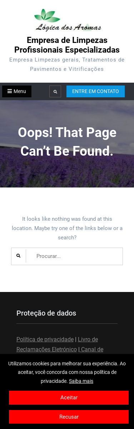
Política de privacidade (45, 339)
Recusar (69, 417)
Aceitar (69, 397)
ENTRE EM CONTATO (95, 91)
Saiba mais (81, 381)
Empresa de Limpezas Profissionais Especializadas (67, 45)
